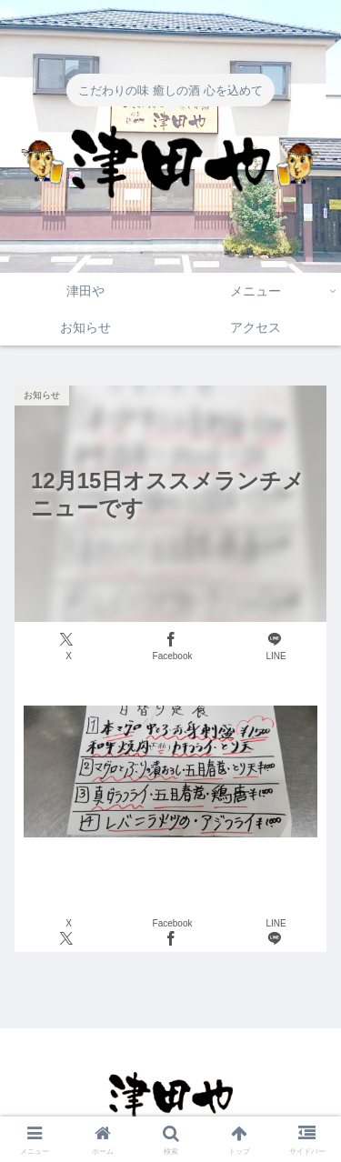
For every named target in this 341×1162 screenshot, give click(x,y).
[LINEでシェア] (274, 646)
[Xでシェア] (66, 646)
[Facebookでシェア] (170, 646)
